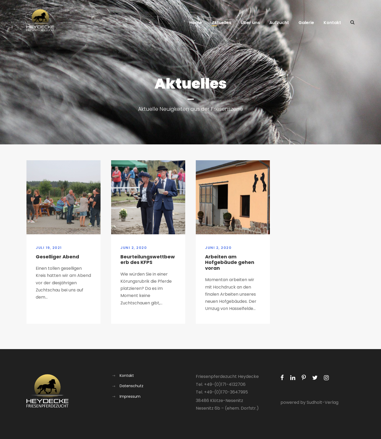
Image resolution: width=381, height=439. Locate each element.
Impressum (130, 396)
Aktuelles (221, 23)
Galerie (306, 23)
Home (195, 23)
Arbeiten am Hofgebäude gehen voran (229, 262)
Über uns (250, 23)
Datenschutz (131, 385)
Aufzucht (279, 23)
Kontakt (332, 23)
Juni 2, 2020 (133, 247)
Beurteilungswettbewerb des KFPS (147, 259)
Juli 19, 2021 (49, 247)
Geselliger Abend (57, 256)
